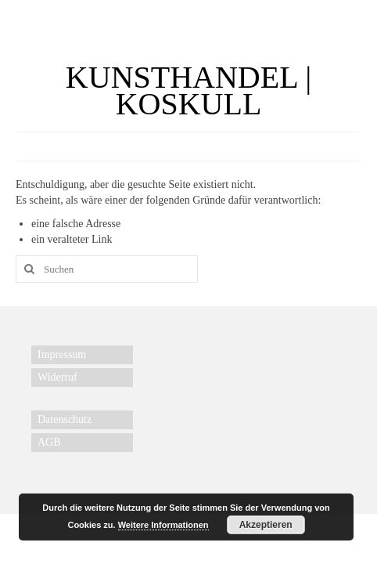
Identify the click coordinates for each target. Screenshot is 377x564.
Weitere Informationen (163, 525)
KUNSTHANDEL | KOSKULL (188, 90)
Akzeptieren (266, 524)
